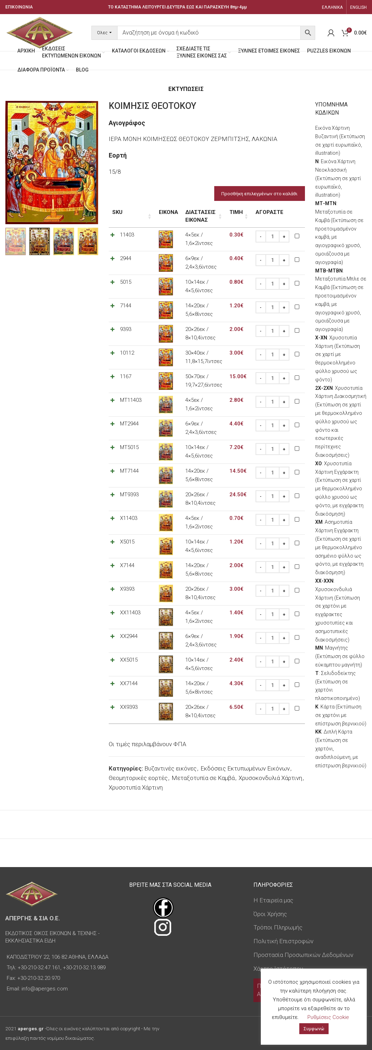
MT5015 (129, 447)
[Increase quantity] (283, 237)
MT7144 (129, 471)
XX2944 (129, 636)
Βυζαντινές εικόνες (170, 768)
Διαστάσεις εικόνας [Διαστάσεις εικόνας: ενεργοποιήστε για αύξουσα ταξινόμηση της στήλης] (191, 216)
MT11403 (131, 400)
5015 (125, 282)
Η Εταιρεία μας (273, 900)
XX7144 (129, 684)
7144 (125, 306)
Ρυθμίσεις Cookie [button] (328, 1017)
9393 (125, 329)
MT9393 (129, 495)
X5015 (127, 542)
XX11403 (130, 613)
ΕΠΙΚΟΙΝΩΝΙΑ (19, 7)
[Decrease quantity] (260, 237)
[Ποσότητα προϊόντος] (272, 237)
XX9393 (129, 707)
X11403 (128, 518)
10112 (127, 353)
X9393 (127, 589)
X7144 (127, 566)
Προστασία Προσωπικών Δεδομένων (303, 954)
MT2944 (129, 424)
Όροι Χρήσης (270, 913)
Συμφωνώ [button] (314, 1028)
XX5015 (129, 660)
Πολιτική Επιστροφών (283, 941)
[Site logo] (39, 32)
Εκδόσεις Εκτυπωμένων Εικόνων (245, 768)
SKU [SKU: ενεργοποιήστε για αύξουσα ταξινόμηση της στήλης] (117, 212)
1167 (125, 377)
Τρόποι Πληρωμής (277, 927)
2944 (125, 259)
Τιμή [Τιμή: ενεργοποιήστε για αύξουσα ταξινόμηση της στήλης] (235, 212)
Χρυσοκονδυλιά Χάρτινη (270, 777)
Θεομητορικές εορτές (138, 777)
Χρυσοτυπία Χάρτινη (136, 787)
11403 (127, 235)
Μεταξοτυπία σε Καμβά (203, 777)
